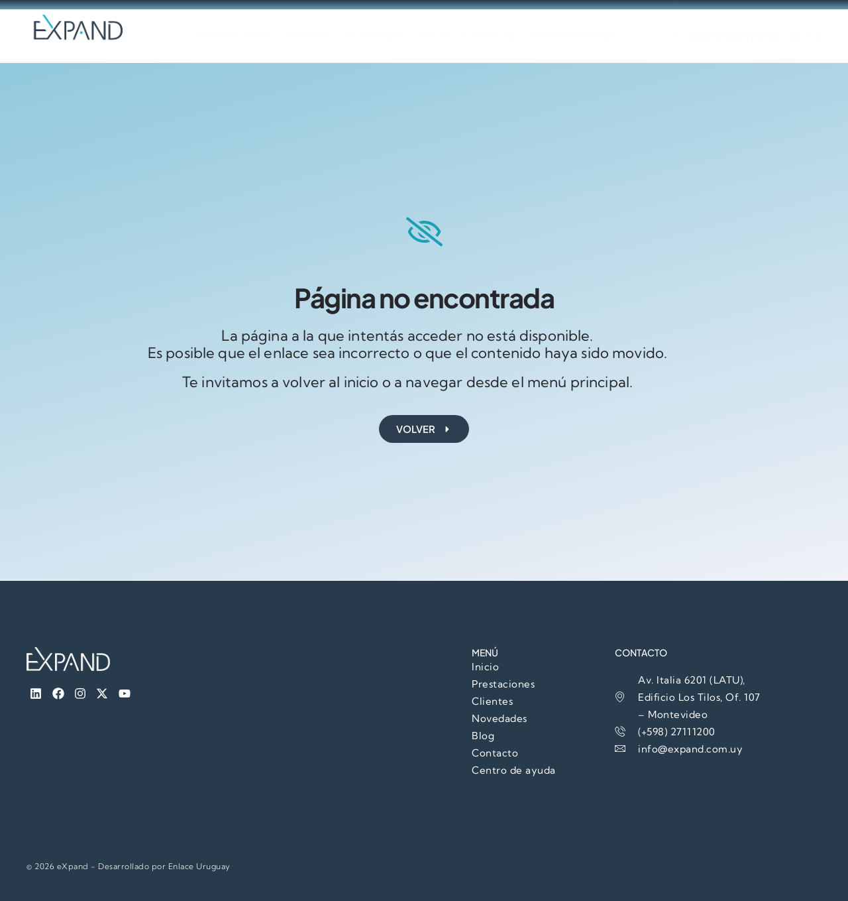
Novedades (375, 36)
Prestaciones (226, 36)
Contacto (499, 36)
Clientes (304, 36)
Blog (438, 36)
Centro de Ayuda (589, 36)
